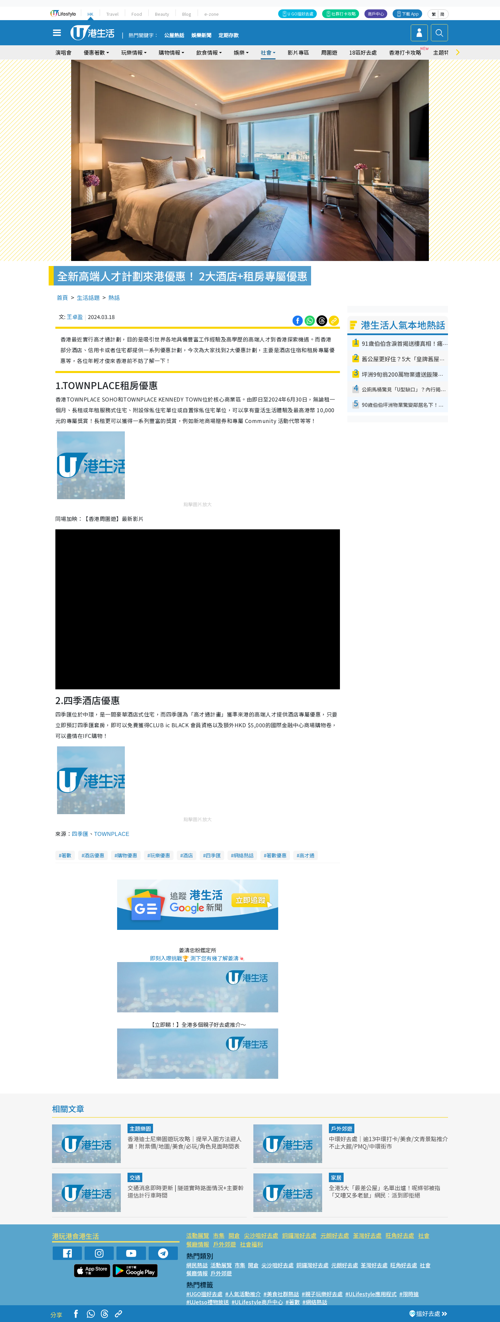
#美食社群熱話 (281, 1294)
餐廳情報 (197, 1244)
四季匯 (80, 834)
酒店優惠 (94, 855)
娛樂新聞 (201, 35)
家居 (336, 1177)
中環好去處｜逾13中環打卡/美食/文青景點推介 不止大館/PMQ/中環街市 (388, 1142)
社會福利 (251, 1244)
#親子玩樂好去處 (322, 1294)
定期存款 (228, 35)
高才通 (306, 855)
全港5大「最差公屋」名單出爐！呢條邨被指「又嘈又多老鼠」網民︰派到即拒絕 (384, 1191)
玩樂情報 (132, 52)
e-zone (211, 14)
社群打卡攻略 (344, 13)
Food (137, 14)
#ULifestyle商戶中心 (257, 1302)
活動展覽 (197, 1235)
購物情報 (169, 52)
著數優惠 (276, 855)
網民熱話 (197, 1265)
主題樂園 (140, 1128)
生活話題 (88, 297)
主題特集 (444, 52)
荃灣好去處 (367, 1235)
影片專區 (298, 52)
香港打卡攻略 (405, 52)
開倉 (234, 1235)
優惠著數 (94, 52)
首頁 (62, 297)
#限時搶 (409, 1294)
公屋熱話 (174, 35)
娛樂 (239, 52)
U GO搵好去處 (300, 13)
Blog (186, 14)
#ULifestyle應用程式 (371, 1294)
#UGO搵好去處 (204, 1294)
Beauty (162, 14)
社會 (266, 52)
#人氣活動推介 (243, 1294)
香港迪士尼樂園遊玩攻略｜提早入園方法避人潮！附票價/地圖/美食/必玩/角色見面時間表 (185, 1142)
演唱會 (63, 52)
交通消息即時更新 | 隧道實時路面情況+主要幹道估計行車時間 (186, 1191)
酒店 (188, 855)
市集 (218, 1235)
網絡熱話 (244, 855)
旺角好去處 (400, 1235)
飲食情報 (207, 52)
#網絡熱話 (314, 1302)
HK (90, 14)
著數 (66, 855)
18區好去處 (363, 52)
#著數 (293, 1302)
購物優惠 (127, 855)
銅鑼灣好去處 (299, 1235)
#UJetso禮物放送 (207, 1302)
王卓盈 (75, 317)
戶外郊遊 (341, 1128)
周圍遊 (329, 52)
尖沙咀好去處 (261, 1235)
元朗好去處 (334, 1235)
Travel (112, 14)
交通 (135, 1177)
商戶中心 (376, 13)
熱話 (114, 297)
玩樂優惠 (160, 855)
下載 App (410, 13)
